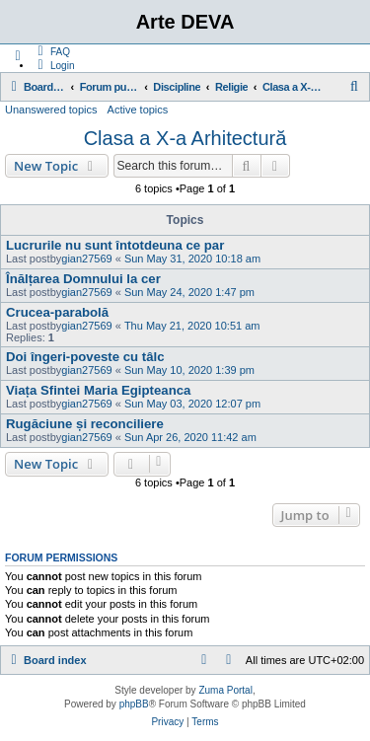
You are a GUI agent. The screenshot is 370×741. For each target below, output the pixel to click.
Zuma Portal (225, 690)
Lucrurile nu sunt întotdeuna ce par (115, 245)
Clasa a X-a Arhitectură (185, 138)
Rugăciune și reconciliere (85, 423)
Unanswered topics (51, 109)
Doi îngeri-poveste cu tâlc (85, 356)
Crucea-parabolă (57, 312)
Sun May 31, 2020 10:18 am (192, 258)
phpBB (134, 704)
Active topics (138, 109)
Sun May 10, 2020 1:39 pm (189, 370)
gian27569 (86, 258)
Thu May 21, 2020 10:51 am (192, 326)
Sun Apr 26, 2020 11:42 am (190, 437)
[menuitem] (51, 51)
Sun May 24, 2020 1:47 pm (189, 292)
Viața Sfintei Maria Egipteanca (98, 390)
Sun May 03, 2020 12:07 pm (192, 403)
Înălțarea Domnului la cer (83, 278)
